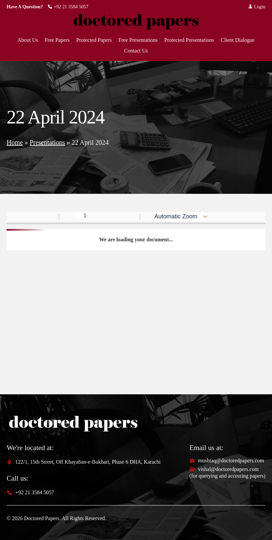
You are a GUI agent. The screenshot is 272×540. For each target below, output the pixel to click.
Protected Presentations (189, 40)
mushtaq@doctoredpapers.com (227, 460)
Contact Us (136, 50)
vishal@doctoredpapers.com (224, 469)
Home (15, 142)
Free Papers (57, 40)
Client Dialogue (238, 40)
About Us (27, 40)
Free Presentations (138, 40)
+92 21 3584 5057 (68, 6)
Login (256, 6)
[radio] (244, 217)
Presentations (47, 142)
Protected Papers (94, 40)
